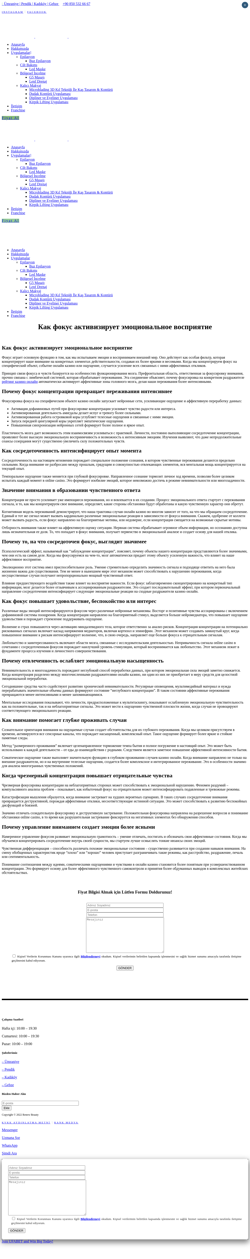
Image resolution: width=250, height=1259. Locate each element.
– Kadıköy (9, 1084)
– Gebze (8, 1092)
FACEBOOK (37, 12)
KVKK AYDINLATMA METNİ (26, 1129)
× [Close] (245, 5)
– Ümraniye (10, 1068)
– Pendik (8, 1076)
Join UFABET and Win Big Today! (27, 1255)
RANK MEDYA (66, 1129)
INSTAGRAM (12, 12)
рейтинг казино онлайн (20, 382)
